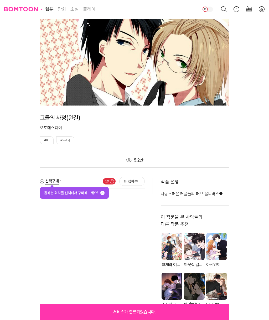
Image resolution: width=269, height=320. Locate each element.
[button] (134, 312)
